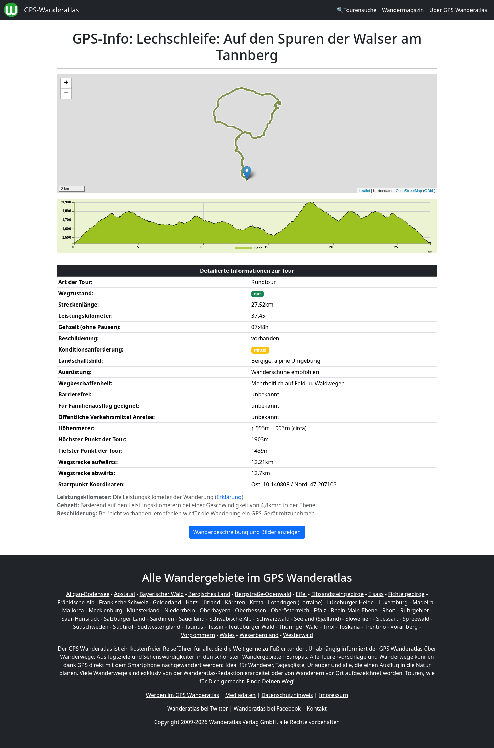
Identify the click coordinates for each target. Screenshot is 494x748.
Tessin (215, 626)
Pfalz (320, 610)
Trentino (375, 626)
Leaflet (364, 191)
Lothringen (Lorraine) (295, 602)
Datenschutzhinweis (287, 695)
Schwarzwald (273, 618)
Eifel (301, 594)
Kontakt (317, 708)
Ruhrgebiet (414, 610)
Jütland (211, 602)
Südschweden (90, 626)
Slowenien (358, 618)
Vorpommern (198, 635)
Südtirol (123, 626)
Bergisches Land (209, 594)
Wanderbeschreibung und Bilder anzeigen (247, 532)
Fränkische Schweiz (123, 602)
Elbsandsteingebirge (337, 594)
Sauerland (192, 618)
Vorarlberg (404, 626)
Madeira (422, 602)
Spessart (387, 618)
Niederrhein (179, 610)
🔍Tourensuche (356, 10)
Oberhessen (250, 610)
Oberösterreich (290, 610)
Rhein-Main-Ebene (354, 610)
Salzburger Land (124, 618)
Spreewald (416, 618)
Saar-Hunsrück (80, 618)
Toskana (349, 626)
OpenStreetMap (409, 191)
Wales (227, 635)
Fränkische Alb (76, 602)
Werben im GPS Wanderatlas (182, 695)
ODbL (429, 191)
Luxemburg (393, 602)
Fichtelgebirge (406, 594)
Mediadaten (240, 695)
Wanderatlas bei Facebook (267, 708)
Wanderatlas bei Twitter (197, 708)
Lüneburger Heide (350, 602)
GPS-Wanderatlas (51, 9)
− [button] (66, 94)
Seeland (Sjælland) (317, 618)
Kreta (256, 602)
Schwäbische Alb (230, 618)
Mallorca (73, 610)
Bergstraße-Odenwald (263, 594)
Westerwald (298, 635)
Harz (192, 602)
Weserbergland (259, 635)
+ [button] (66, 83)
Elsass (376, 594)
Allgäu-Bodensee (87, 594)
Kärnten (235, 602)
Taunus (194, 626)
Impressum (333, 695)
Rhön (389, 610)
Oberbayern (215, 610)
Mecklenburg (105, 610)
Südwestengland (159, 626)
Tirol (328, 626)
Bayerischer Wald (161, 594)
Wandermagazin (403, 10)
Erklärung (229, 497)
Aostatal (124, 594)
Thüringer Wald (298, 626)
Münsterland (143, 610)
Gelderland (167, 602)
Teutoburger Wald (251, 626)
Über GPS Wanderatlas (458, 10)
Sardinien (162, 618)
